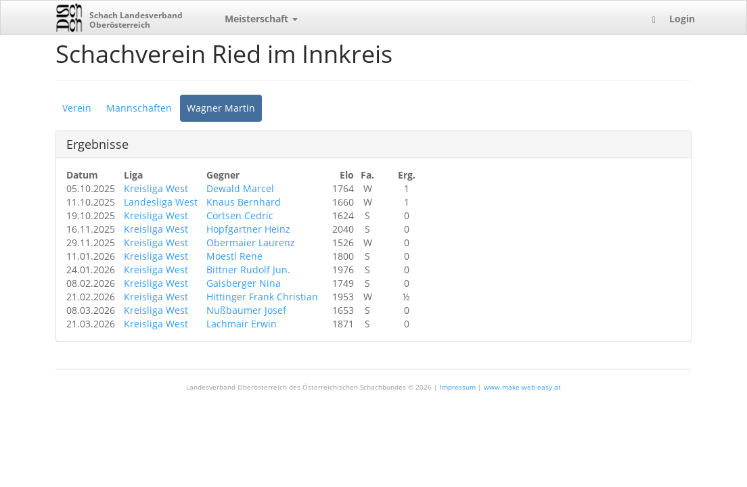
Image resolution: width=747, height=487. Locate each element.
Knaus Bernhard (243, 201)
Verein (76, 107)
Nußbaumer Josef (246, 310)
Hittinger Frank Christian (262, 296)
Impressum (458, 387)
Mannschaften (139, 107)
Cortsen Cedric (239, 215)
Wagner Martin (221, 107)
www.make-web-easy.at (522, 387)
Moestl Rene (234, 256)
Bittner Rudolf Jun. (248, 269)
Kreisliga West (156, 188)
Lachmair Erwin (241, 323)
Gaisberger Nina (243, 283)
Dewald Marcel (240, 188)
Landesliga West (161, 201)
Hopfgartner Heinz (248, 229)
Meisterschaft (261, 18)
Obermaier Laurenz (250, 242)
